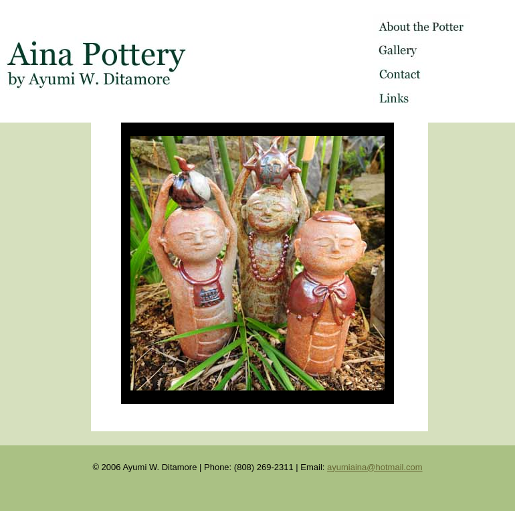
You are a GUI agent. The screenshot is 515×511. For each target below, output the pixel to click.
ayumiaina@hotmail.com (375, 467)
